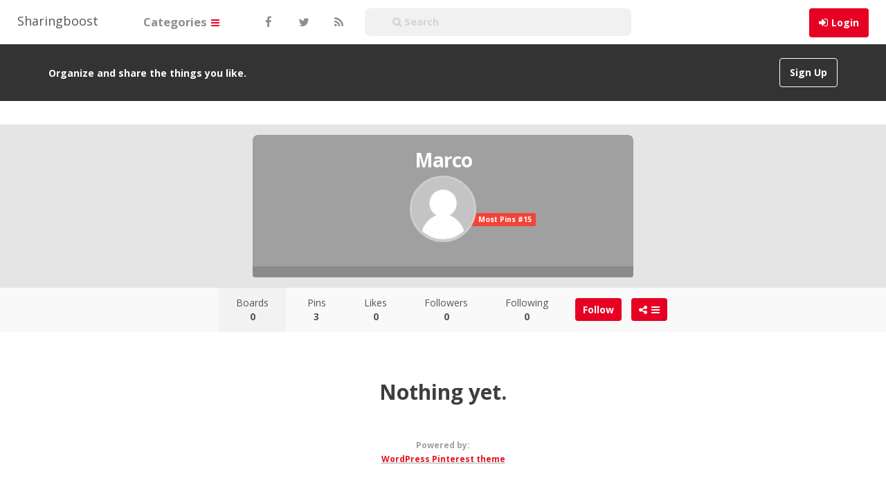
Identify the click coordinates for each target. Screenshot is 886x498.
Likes (375, 309)
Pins (316, 309)
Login (845, 22)
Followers (446, 309)
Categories (181, 22)
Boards (252, 309)
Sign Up (808, 72)
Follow (598, 309)
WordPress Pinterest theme (443, 459)
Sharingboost (57, 20)
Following (526, 309)
